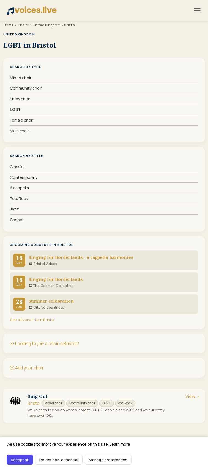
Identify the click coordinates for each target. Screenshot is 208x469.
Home (8, 25)
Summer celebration (51, 301)
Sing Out (38, 396)
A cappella (19, 187)
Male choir (19, 130)
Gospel (16, 219)
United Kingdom (46, 25)
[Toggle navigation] (197, 11)
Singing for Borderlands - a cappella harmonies (81, 257)
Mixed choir (20, 77)
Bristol (34, 403)
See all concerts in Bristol (32, 319)
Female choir (21, 120)
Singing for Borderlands (56, 279)
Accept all (20, 459)
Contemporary (23, 177)
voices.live (31, 10)
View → (192, 396)
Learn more (120, 444)
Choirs (23, 25)
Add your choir (27, 368)
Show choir (20, 99)
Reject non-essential (58, 459)
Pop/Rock (19, 198)
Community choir (26, 88)
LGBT (15, 109)
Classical (18, 166)
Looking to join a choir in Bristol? (44, 344)
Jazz (14, 209)
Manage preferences (108, 459)
